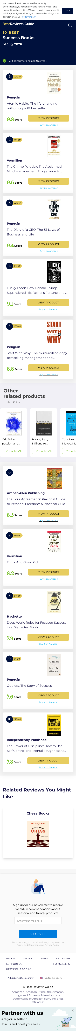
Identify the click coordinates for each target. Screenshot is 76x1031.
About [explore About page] (10, 958)
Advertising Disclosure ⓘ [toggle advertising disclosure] (20, 978)
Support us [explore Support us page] (14, 963)
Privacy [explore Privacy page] (27, 958)
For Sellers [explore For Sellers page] (61, 963)
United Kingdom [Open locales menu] (53, 978)
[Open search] (70, 25)
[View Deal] (13, 432)
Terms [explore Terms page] (43, 958)
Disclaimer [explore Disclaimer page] (62, 958)
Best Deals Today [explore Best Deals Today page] (18, 969)
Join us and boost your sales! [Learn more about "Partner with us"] (20, 1024)
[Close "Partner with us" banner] (73, 1010)
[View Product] (38, 100)
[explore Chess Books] (38, 832)
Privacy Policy (28, 16)
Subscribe (38, 934)
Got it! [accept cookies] (68, 10)
